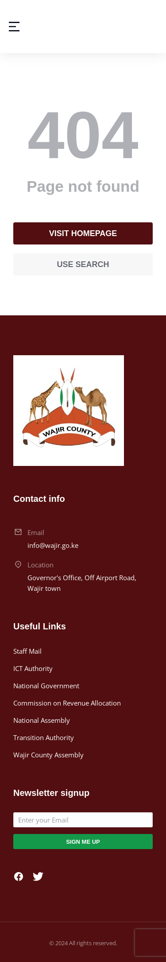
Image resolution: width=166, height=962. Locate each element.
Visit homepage (83, 233)
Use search (83, 264)
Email (35, 532)
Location (40, 564)
